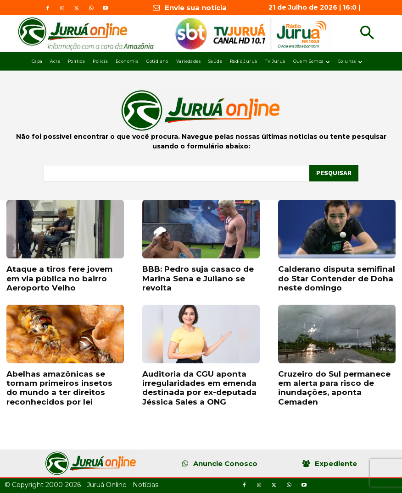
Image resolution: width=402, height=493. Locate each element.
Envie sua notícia (196, 7)
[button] (367, 34)
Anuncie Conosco (225, 463)
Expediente (336, 463)
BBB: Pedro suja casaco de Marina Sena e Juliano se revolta (198, 278)
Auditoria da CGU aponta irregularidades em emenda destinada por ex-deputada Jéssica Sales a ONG (199, 387)
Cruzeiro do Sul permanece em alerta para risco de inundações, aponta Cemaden (334, 387)
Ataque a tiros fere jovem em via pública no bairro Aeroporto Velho (59, 278)
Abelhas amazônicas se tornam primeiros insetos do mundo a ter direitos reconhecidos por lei (59, 387)
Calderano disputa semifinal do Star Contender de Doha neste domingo (336, 278)
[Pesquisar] (333, 173)
